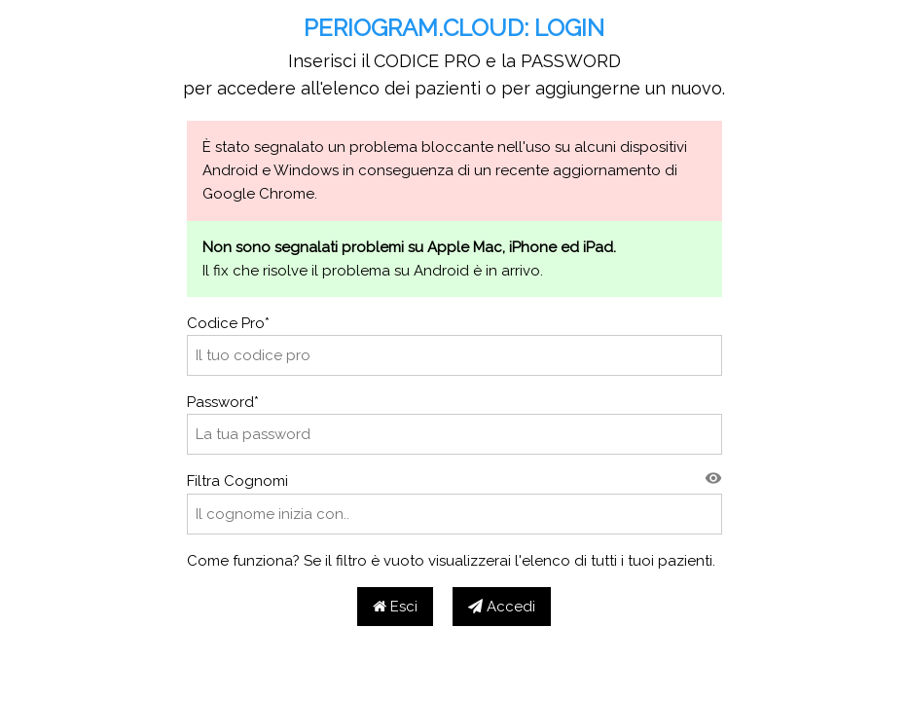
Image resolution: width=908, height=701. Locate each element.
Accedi (501, 606)
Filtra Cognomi (237, 481)
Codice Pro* (228, 323)
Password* (223, 402)
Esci (395, 606)
